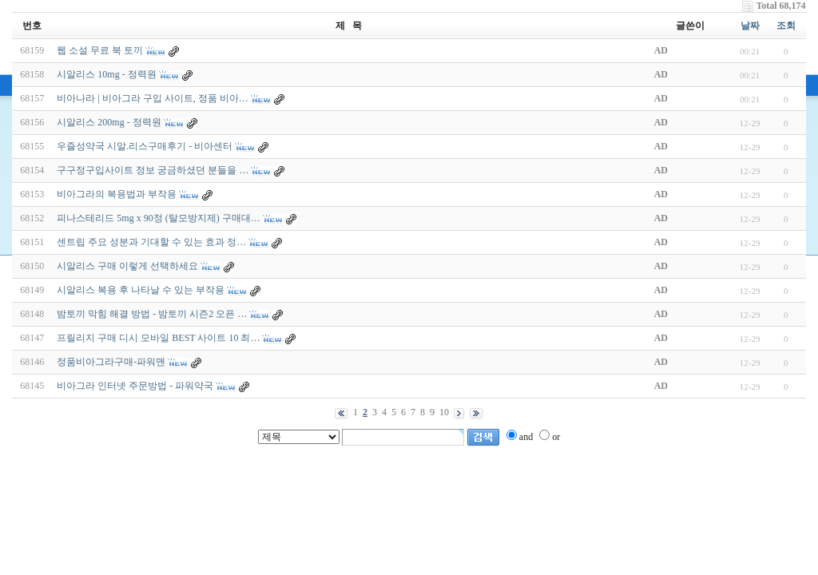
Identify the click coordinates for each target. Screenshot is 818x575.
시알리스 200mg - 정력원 (109, 122)
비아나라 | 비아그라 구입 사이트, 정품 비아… (152, 98)
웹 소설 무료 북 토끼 (100, 50)
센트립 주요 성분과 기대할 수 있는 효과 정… (151, 242)
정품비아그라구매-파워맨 (111, 361)
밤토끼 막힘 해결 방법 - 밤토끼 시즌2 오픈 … (152, 313)
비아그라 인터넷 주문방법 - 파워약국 (135, 385)
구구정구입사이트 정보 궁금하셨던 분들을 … (152, 170)
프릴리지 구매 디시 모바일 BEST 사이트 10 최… (158, 337)
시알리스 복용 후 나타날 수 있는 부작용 (140, 289)
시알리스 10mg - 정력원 (106, 74)
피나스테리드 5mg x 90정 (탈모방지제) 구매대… (158, 218)
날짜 (750, 25)
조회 (786, 25)
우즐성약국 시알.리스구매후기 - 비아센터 (146, 146)
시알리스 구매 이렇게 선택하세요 (127, 266)
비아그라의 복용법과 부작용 (117, 194)
